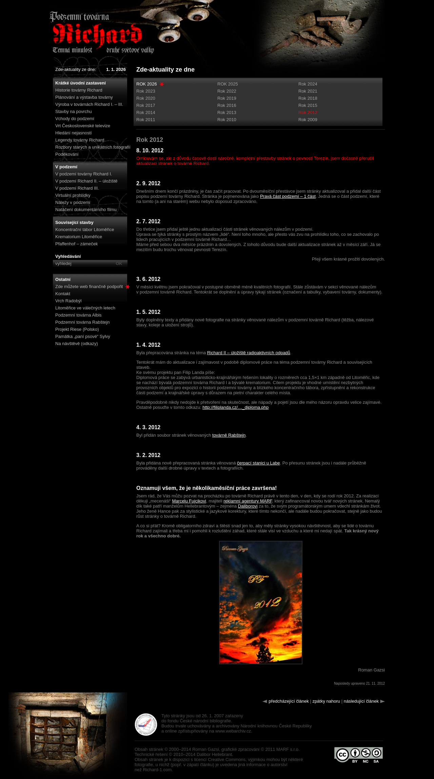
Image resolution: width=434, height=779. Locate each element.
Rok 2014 (145, 112)
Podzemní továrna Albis (78, 315)
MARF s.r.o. (288, 749)
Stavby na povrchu (73, 111)
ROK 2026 (146, 84)
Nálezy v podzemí (72, 202)
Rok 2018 (307, 98)
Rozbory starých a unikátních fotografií (93, 147)
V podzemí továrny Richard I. (83, 173)
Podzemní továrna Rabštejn (82, 322)
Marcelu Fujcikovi (189, 501)
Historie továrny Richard (78, 90)
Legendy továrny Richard (79, 139)
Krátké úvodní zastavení (80, 83)
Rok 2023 (145, 91)
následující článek (361, 701)
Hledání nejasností (73, 132)
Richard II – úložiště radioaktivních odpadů (248, 352)
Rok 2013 (226, 112)
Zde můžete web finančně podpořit (92, 286)
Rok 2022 (226, 91)
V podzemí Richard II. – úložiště (86, 181)
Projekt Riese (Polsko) (77, 329)
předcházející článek (289, 701)
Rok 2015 (307, 105)
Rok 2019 (226, 98)
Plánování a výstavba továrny (84, 97)
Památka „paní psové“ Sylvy (82, 336)
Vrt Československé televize (82, 125)
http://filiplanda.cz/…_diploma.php (235, 407)
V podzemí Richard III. (77, 188)
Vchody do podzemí (74, 118)
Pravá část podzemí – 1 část (288, 196)
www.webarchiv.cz (233, 731)
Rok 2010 (226, 119)
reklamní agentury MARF (247, 501)
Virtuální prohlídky (73, 195)
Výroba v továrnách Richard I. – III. (89, 104)
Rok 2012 (307, 112)
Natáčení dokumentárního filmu (86, 209)
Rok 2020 (145, 98)
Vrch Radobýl (68, 300)
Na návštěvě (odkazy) (76, 343)
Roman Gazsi (205, 749)
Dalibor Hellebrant (214, 754)
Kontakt (62, 293)
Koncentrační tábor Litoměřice (84, 229)
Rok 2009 (307, 119)
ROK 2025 (227, 84)
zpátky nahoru (326, 701)
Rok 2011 (145, 119)
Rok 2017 (145, 105)
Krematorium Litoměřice (78, 236)
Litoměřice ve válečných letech (85, 307)
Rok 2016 (226, 105)
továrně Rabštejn (228, 435)
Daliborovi (248, 506)
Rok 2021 (307, 91)
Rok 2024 (307, 84)
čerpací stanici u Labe (258, 463)
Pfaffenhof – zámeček (76, 243)
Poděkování (67, 154)
